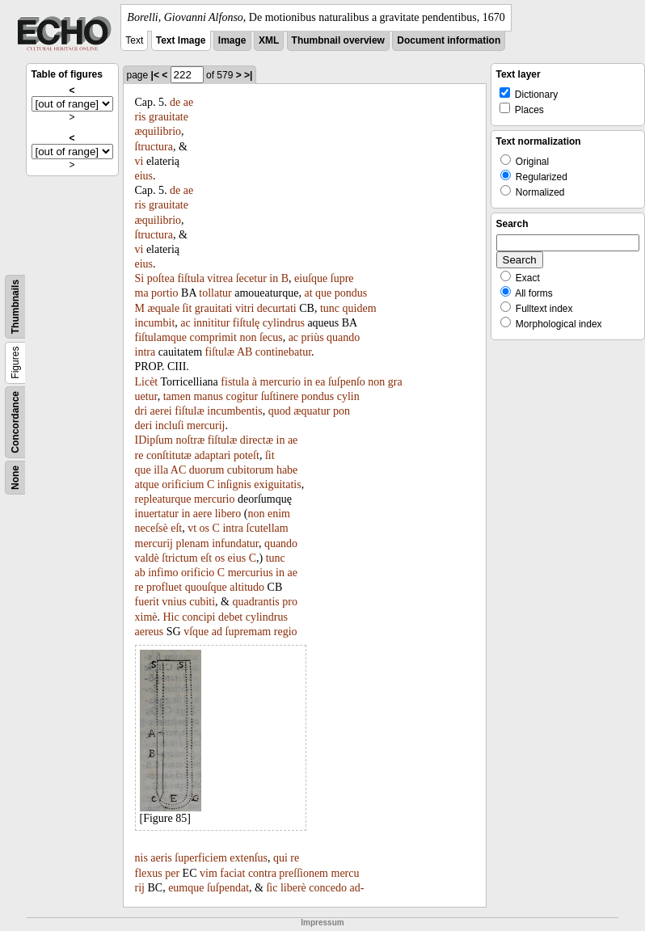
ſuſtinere (280, 396)
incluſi (169, 425)
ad (217, 632)
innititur (211, 323)
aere (202, 514)
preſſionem (303, 873)
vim (208, 873)
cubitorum (250, 470)
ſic (271, 888)
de (175, 102)
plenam (192, 543)
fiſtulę (246, 323)
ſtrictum (179, 558)
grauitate (168, 117)
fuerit (147, 602)
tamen (177, 396)
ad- (357, 888)
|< (155, 75)
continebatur (283, 352)
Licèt (146, 382)
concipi (198, 617)
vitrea (220, 278)
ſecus (271, 337)
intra (145, 352)
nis (141, 858)
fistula (235, 382)
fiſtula (190, 278)
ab (140, 573)
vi (139, 161)
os (204, 528)
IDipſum (154, 440)
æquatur (311, 411)
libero (228, 514)
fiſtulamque (161, 337)
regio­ (285, 632)
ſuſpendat (228, 888)
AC (178, 470)
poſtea (161, 278)
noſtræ (189, 440)
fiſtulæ (220, 352)
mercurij (206, 425)
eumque (186, 888)
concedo (328, 888)
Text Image (181, 40)
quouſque (206, 587)
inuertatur (157, 514)
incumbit (155, 323)
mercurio (280, 382)
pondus (351, 293)
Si (140, 278)
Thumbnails (15, 307)
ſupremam (249, 632)
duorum (207, 470)
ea (320, 382)
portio (164, 293)
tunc (329, 308)
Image (232, 40)
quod (279, 411)
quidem (360, 308)
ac (185, 323)
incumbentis (234, 411)
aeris (160, 858)
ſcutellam (268, 528)
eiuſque (310, 278)
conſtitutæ (169, 455)
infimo (163, 573)
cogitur (242, 396)
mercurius (250, 573)
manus (208, 396)
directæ (256, 440)
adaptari (212, 455)
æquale (163, 308)
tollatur (215, 293)
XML (269, 40)
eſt (176, 528)
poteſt (246, 455)
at (308, 293)
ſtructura (154, 147)
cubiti (202, 602)
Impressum (322, 922)
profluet (164, 587)
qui (280, 858)
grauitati (214, 308)
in (273, 278)
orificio (197, 573)
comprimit (213, 337)
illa (161, 470)
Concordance (15, 422)
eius (144, 176)
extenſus (249, 858)
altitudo (247, 587)
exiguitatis (277, 484)
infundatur (235, 543)
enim (279, 514)
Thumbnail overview (338, 40)
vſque (196, 632)
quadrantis (255, 602)
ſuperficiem (201, 858)
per (172, 873)
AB (244, 352)
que (323, 293)
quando (343, 337)
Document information (448, 40)
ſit (187, 308)
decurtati (277, 308)
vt (192, 528)
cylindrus (284, 323)
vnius (174, 602)
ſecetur (251, 278)
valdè (147, 558)
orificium (183, 484)
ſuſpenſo (346, 382)
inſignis (234, 484)
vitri (244, 308)
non (247, 337)
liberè (293, 888)
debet (230, 617)
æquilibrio (158, 131)
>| (248, 75)
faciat (232, 873)
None (15, 478)
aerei (161, 411)
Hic (171, 617)
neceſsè (151, 528)
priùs (312, 337)
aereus (149, 632)
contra (262, 873)
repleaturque (163, 499)
